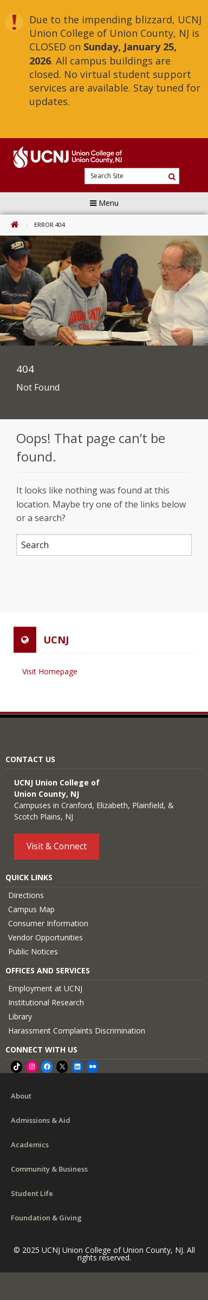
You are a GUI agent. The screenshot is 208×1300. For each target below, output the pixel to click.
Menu (104, 203)
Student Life (32, 1193)
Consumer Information (48, 923)
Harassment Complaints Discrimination (76, 1030)
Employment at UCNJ (45, 988)
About (21, 1096)
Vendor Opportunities (45, 937)
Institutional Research (46, 1002)
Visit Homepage (49, 671)
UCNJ (56, 639)
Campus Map (31, 909)
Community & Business (49, 1169)
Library (20, 1016)
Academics (30, 1144)
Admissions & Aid (40, 1120)
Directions (26, 895)
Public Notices (33, 951)
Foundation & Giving (46, 1218)
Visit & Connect (57, 846)
